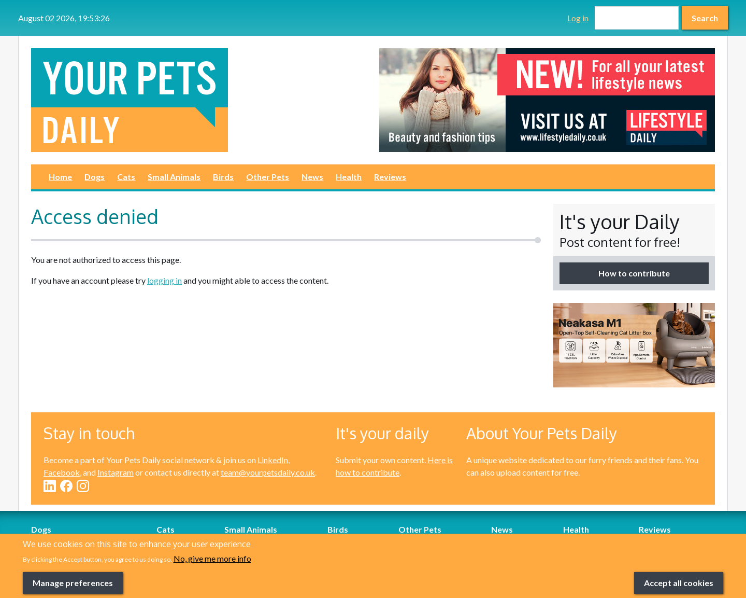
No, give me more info (212, 570)
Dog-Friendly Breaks (68, 542)
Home (60, 177)
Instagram (115, 472)
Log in (578, 18)
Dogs (94, 177)
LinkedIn (272, 460)
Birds (223, 177)
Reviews (390, 177)
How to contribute (634, 273)
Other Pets (267, 177)
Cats (126, 177)
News (312, 177)
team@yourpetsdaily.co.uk (268, 472)
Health (349, 177)
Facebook (62, 472)
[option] (547, 100)
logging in (164, 280)
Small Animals (174, 177)
